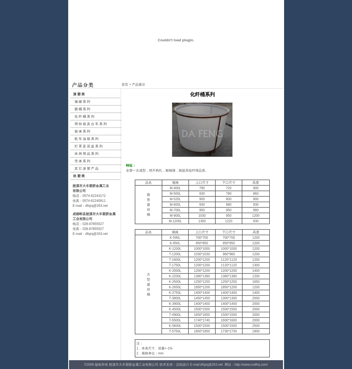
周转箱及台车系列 (91, 124)
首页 (125, 84)
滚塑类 (79, 94)
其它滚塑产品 (87, 168)
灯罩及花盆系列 (89, 146)
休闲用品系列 (87, 154)
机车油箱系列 (87, 139)
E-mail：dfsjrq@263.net (90, 206)
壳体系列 (83, 161)
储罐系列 (83, 102)
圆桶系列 (83, 109)
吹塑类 (79, 176)
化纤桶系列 (85, 116)
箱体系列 (83, 131)
